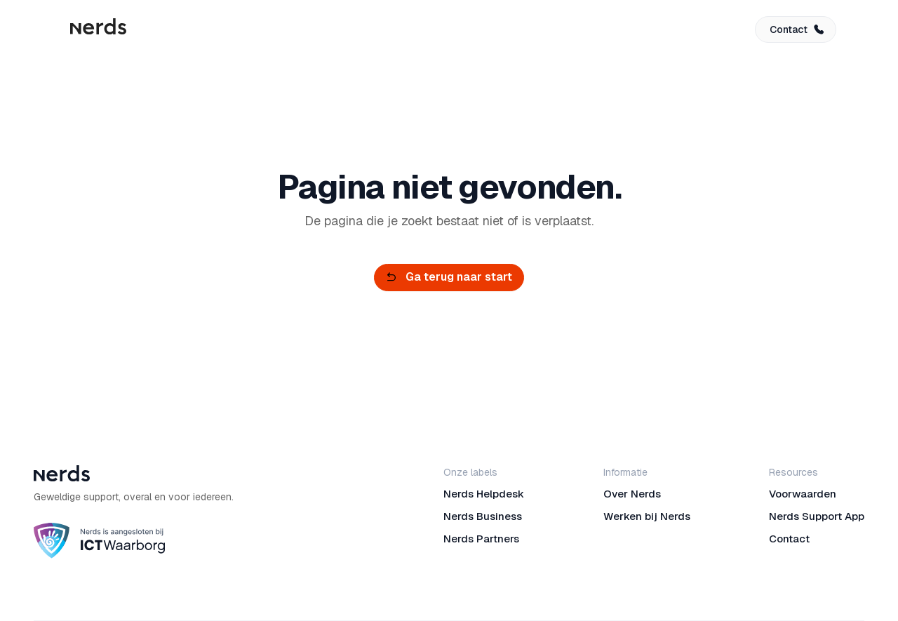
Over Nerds (632, 493)
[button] (795, 29)
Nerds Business (482, 516)
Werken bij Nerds (646, 516)
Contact (789, 538)
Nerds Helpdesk (483, 493)
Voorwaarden (802, 493)
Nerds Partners (481, 538)
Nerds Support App (816, 516)
